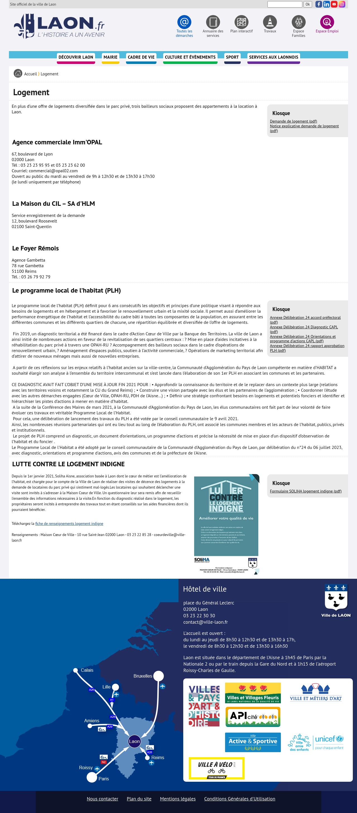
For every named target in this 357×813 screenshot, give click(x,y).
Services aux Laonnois (273, 57)
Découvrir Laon (76, 57)
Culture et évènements (190, 57)
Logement (49, 73)
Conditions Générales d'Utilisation (239, 798)
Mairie (111, 57)
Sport (232, 57)
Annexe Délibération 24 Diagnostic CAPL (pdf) (304, 329)
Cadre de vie (141, 57)
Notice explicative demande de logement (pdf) (304, 128)
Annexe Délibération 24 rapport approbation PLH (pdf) (307, 348)
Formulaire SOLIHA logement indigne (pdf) (306, 491)
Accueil (30, 73)
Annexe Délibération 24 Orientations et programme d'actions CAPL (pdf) (303, 339)
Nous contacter (102, 798)
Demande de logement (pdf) (293, 121)
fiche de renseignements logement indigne (69, 523)
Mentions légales (178, 798)
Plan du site (139, 798)
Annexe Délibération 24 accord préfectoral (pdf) (305, 320)
